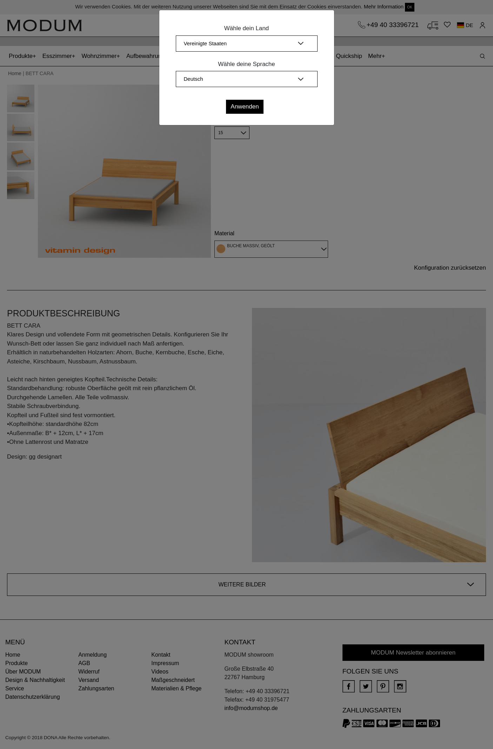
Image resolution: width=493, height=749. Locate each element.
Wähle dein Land (246, 28)
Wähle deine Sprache (246, 64)
